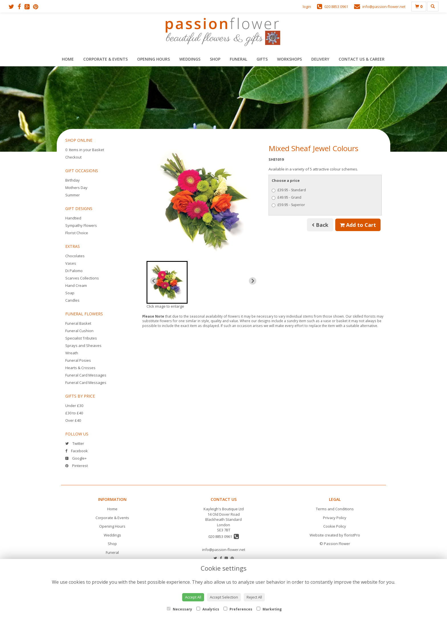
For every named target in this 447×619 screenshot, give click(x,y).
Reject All (254, 597)
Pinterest (76, 465)
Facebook (76, 450)
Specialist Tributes (81, 338)
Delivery (320, 59)
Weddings (189, 59)
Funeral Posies (78, 360)
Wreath (71, 352)
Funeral (238, 59)
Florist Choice (76, 232)
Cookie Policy (334, 526)
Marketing (269, 609)
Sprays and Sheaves (83, 345)
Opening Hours (153, 59)
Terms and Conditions (335, 508)
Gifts (262, 59)
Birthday (72, 180)
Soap (69, 292)
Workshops (289, 59)
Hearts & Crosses (80, 367)
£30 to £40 (74, 413)
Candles (72, 300)
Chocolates (75, 255)
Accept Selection (224, 597)
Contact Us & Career (362, 59)
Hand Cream (76, 285)
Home (68, 59)
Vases (70, 263)
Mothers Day (76, 187)
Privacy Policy (334, 517)
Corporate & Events (105, 59)
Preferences (238, 609)
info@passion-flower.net (223, 549)
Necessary (179, 609)
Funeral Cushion (79, 330)
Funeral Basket (78, 323)
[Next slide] (252, 281)
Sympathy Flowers (81, 225)
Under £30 (74, 405)
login (307, 6)
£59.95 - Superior (288, 204)
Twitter (74, 443)
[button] (167, 282)
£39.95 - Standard (289, 190)
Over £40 (73, 420)
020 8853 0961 (223, 536)
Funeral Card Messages (85, 375)
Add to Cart (358, 224)
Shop (215, 59)
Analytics (207, 609)
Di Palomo (74, 270)
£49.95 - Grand (286, 197)
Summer (72, 195)
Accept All (193, 597)
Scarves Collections (82, 278)
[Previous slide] (154, 281)
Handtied (73, 218)
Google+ (76, 458)
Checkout (73, 157)
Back (320, 224)
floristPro (352, 535)
